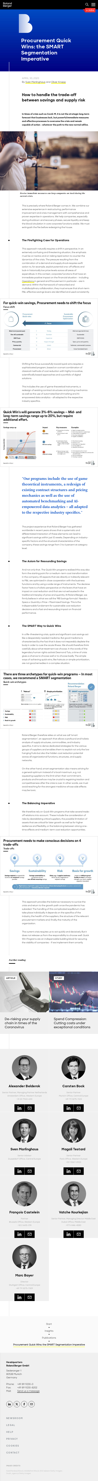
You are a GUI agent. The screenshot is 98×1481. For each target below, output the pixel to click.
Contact (13, 1452)
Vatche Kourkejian (73, 1212)
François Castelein (24, 1212)
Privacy (12, 1438)
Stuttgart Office (16, 1285)
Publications (49, 1337)
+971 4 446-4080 (73, 1225)
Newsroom (14, 1418)
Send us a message (28, 1391)
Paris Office (65, 1159)
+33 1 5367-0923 (73, 1162)
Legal (10, 1425)
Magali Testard (73, 1149)
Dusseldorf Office (16, 1159)
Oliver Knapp (58, 82)
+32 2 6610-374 (24, 1225)
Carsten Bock (73, 1086)
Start (49, 1324)
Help (9, 1432)
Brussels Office (16, 1222)
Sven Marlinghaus (35, 82)
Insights (49, 1331)
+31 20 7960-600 (24, 1099)
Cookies (12, 1445)
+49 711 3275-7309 (24, 1288)
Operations (28, 281)
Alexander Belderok (24, 1086)
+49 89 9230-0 (25, 1384)
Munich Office (66, 1096)
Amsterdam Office (16, 1096)
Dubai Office (67, 1222)
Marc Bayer (24, 1275)
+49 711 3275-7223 (73, 1099)
